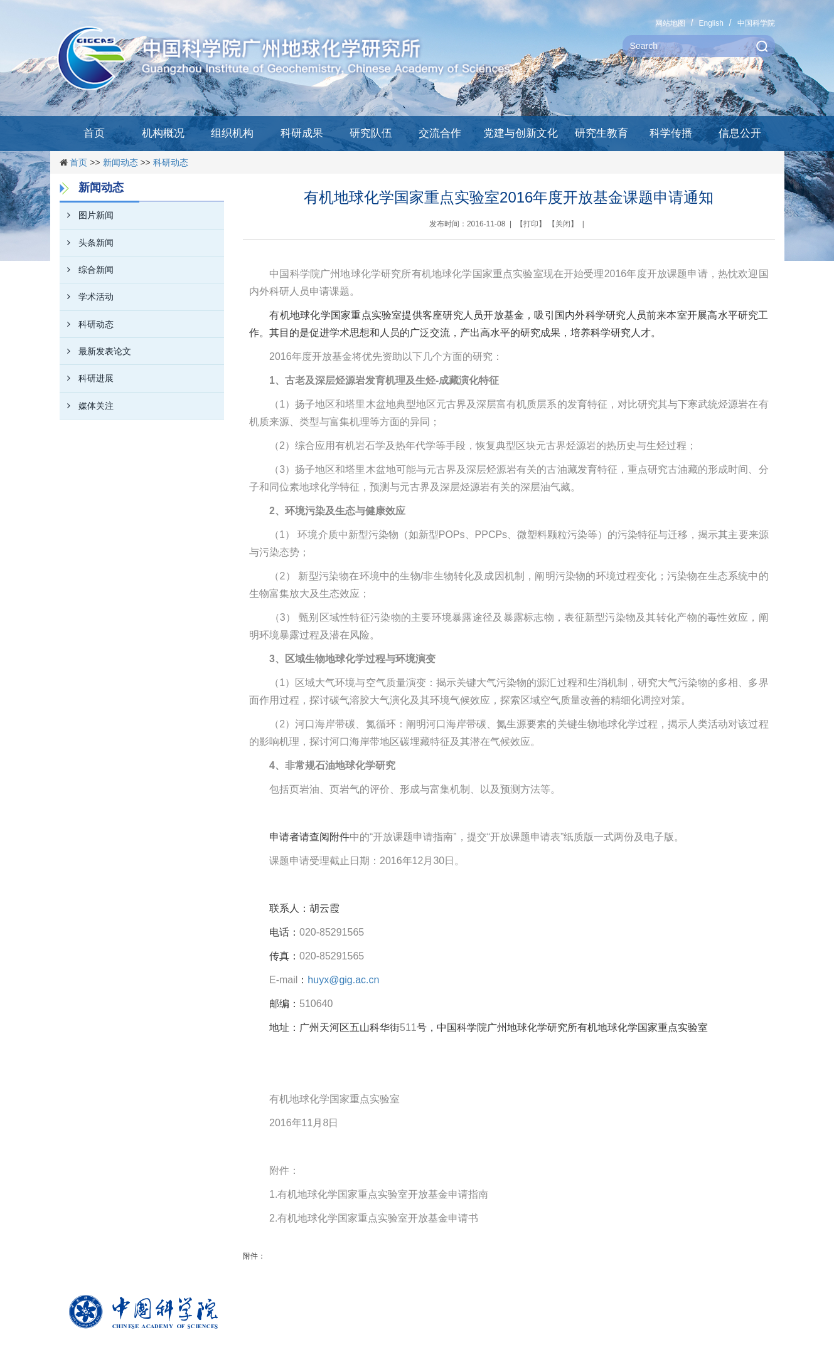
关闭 (562, 223)
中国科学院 (756, 23)
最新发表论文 (95, 351)
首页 (94, 133)
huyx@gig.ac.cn (343, 979)
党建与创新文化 (520, 133)
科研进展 (87, 378)
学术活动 (87, 296)
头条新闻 (87, 243)
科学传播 (671, 133)
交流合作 (440, 133)
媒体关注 (87, 406)
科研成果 (302, 133)
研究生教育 (601, 133)
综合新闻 (87, 269)
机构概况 (163, 133)
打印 (530, 223)
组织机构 (232, 133)
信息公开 (740, 133)
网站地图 (670, 23)
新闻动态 (120, 162)
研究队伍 (371, 133)
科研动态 (170, 162)
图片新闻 (87, 215)
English (710, 23)
